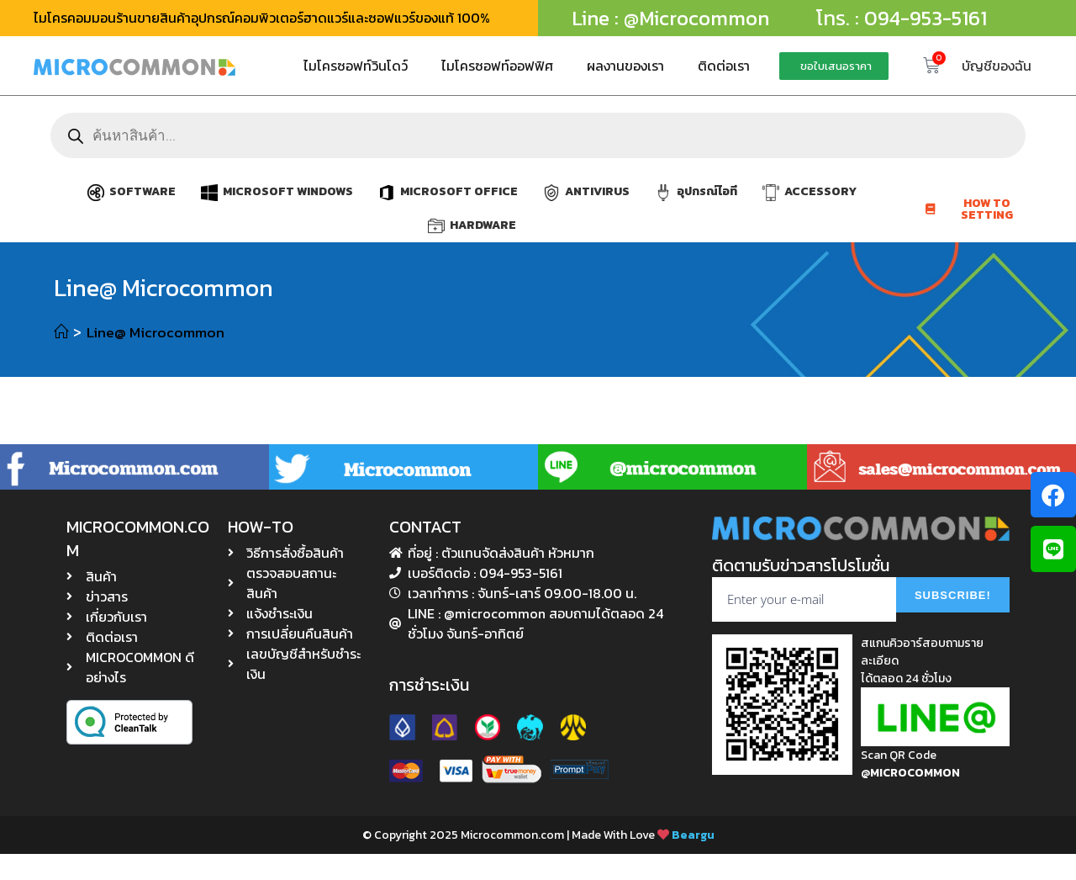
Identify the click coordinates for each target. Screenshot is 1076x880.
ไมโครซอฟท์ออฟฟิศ (497, 66)
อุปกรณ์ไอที (707, 191)
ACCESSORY (820, 191)
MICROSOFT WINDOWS (288, 191)
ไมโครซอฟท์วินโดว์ (355, 66)
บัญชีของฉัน (996, 66)
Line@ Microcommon (158, 332)
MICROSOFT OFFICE (459, 191)
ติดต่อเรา (724, 66)
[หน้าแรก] (61, 332)
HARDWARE (483, 225)
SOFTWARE (142, 191)
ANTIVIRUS (597, 191)
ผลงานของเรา (625, 66)
